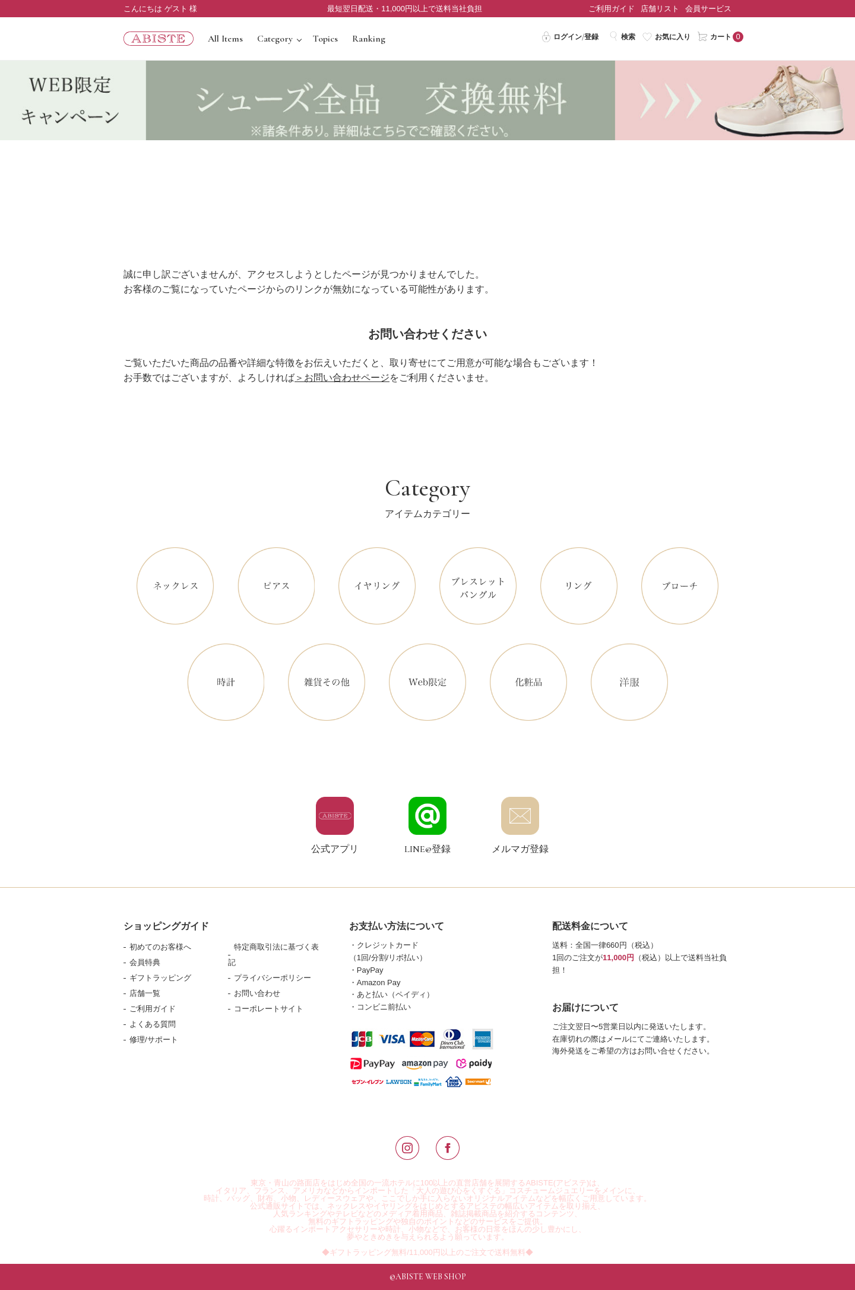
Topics (325, 39)
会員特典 (144, 962)
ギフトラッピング (160, 977)
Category (275, 39)
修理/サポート (153, 1039)
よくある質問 (152, 1024)
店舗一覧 (144, 993)
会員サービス (708, 8)
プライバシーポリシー (272, 977)
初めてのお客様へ (160, 946)
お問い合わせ (257, 993)
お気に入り (666, 36)
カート (715, 36)
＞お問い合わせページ (342, 378)
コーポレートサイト (268, 1008)
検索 (622, 36)
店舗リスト (660, 8)
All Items (225, 39)
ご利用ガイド (611, 8)
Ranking (368, 39)
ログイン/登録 (569, 36)
